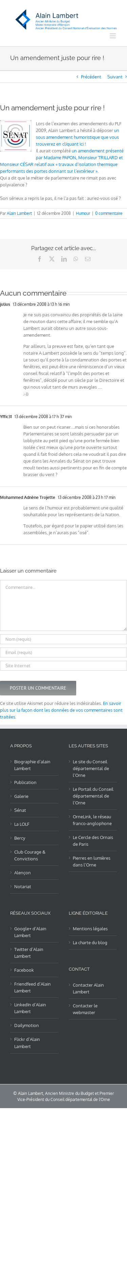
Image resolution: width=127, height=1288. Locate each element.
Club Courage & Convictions (29, 855)
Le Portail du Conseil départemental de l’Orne (93, 795)
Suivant (115, 76)
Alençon (22, 872)
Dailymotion (26, 1025)
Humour (83, 213)
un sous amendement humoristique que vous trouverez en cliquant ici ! (77, 137)
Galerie (21, 796)
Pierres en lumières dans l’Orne (91, 861)
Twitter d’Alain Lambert (28, 953)
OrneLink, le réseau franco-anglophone (92, 820)
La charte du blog (90, 942)
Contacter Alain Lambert (88, 988)
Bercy (19, 838)
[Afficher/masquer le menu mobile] (113, 35)
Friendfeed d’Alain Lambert (32, 987)
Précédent (91, 76)
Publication (25, 782)
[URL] (63, 666)
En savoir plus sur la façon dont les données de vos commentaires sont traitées (61, 710)
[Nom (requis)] (63, 639)
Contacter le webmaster (85, 1009)
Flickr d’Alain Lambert (27, 1043)
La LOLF (21, 824)
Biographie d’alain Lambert (32, 765)
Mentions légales (90, 928)
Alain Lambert (19, 213)
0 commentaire (109, 213)
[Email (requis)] (63, 652)
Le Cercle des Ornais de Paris (93, 841)
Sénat (20, 810)
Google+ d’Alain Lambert (30, 932)
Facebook (24, 970)
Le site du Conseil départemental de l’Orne (91, 768)
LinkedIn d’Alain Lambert (30, 1008)
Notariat (22, 886)
